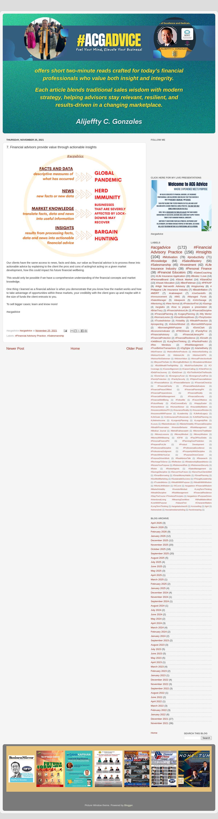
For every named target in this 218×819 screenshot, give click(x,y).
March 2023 (157, 666)
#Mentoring (156, 303)
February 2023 (159, 671)
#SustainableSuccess (180, 479)
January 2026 (158, 536)
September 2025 (160, 553)
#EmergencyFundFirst (198, 376)
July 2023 (156, 649)
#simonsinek (156, 510)
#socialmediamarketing (175, 510)
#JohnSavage (199, 300)
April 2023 (156, 662)
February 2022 (159, 710)
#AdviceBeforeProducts (177, 352)
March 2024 (157, 627)
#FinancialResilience (185, 338)
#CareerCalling (188, 369)
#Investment (188, 264)
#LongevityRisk (200, 420)
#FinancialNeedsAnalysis (194, 386)
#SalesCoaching (203, 272)
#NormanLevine (162, 317)
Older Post (134, 348)
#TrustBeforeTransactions (163, 348)
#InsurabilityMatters (198, 407)
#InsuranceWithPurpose (161, 413)
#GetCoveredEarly (179, 403)
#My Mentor (206, 314)
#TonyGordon (205, 317)
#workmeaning (195, 510)
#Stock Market (184, 279)
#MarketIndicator (168, 424)
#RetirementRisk (180, 465)
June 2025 (156, 566)
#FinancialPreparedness (161, 393)
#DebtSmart (177, 372)
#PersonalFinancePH (160, 441)
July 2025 (156, 562)
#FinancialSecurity (196, 396)
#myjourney (197, 286)
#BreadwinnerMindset (202, 362)
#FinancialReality (195, 393)
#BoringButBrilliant (181, 362)
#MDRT (155, 293)
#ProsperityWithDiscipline (194, 451)
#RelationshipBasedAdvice (196, 462)
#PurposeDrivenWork (160, 458)
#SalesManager (158, 300)
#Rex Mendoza (161, 345)
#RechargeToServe (159, 462)
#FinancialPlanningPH (194, 389)
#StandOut (206, 279)
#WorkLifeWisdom (162, 486)
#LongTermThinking (177, 341)
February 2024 (159, 631)
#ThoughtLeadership (203, 479)
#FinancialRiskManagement (163, 396)
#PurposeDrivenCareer (193, 455)
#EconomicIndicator (160, 331)
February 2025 (159, 584)
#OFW (180, 438)
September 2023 (160, 640)
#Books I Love (199, 276)
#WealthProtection (199, 320)
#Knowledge (159, 261)
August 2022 (158, 692)
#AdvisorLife (178, 355)
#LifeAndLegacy (201, 413)
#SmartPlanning (202, 475)
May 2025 (156, 570)
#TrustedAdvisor (163, 320)
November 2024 (159, 597)
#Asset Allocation (165, 282)
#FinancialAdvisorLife (177, 310)
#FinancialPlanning (164, 314)
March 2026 (157, 527)
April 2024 (156, 623)
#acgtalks (160, 307)
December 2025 (159, 540)
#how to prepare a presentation (189, 307)
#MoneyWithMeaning (160, 438)
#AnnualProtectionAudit (201, 358)
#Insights (204, 252)
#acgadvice (161, 247)
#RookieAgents (172, 469)
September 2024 (160, 601)
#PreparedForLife (158, 444)
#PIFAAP (207, 282)
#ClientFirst (204, 369)
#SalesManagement (197, 469)
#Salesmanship (55, 335)
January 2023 (158, 675)
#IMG (177, 296)
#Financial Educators (172, 272)
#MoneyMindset (181, 434)
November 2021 (159, 723)
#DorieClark (159, 376)
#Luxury (154, 424)
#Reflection (176, 462)
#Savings (207, 303)
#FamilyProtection (158, 379)
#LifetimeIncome (158, 420)
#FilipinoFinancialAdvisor (201, 379)
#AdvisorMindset (177, 324)
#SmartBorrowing (161, 475)
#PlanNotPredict (200, 341)
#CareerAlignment (171, 369)
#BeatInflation (200, 289)
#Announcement (159, 296)
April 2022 (156, 701)
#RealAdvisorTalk (183, 458)
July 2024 (156, 610)
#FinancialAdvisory (160, 334)
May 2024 (156, 618)
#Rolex (154, 469)
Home (75, 348)
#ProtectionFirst (191, 303)
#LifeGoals (155, 417)
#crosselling (196, 506)
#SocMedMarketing (159, 479)
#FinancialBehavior (181, 382)
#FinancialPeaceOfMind (161, 389)
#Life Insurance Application (170, 276)
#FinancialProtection (161, 338)
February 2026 (159, 531)
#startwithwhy (201, 348)
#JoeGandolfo (199, 293)
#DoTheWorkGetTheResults (199, 372)
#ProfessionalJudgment (161, 451)
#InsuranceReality (181, 410)
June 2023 (156, 653)
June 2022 (156, 697)
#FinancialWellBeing (160, 400)
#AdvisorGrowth (158, 355)
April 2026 (156, 523)
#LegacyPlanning (186, 314)
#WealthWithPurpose (180, 482)
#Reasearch (202, 458)
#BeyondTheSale (161, 362)
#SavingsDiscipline (159, 472)
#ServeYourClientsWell (202, 472)
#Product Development (191, 444)
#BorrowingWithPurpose (170, 327)
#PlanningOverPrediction (193, 441)
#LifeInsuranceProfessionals (176, 417)
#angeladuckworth (179, 506)
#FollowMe (180, 400)
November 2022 (159, 684)
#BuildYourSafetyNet (193, 365)
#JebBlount (156, 341)
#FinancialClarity (165, 386)
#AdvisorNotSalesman (160, 358)
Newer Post (15, 348)
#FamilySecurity (178, 379)
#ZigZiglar (185, 348)
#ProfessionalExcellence (194, 448)
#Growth (204, 338)
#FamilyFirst (201, 331)
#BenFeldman (188, 282)
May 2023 (156, 658)
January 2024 (158, 636)
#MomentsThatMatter (202, 431)
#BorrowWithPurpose (201, 324)
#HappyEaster (200, 403)
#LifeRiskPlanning (200, 417)
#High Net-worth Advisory (170, 286)
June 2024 (156, 614)
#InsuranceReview (201, 410)
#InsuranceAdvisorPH (160, 410)
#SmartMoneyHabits (182, 475)
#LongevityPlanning (179, 420)
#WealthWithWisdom (202, 482)
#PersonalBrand (159, 279)
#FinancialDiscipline (202, 310)
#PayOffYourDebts (198, 438)
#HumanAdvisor (177, 407)
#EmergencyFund (176, 376)
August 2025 (158, 557)
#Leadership (182, 413)
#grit (207, 506)
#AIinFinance (156, 352)
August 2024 (158, 605)
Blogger (128, 805)
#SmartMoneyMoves (184, 317)
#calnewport (175, 293)
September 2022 (160, 688)
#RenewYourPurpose (160, 465)
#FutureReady (157, 403)
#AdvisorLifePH (199, 355)
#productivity (195, 257)
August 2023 (158, 644)
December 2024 (159, 592)
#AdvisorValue (180, 358)
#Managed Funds (197, 296)
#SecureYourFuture (179, 472)
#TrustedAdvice (160, 482)
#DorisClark (199, 327)
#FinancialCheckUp (203, 382)
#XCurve (177, 486)
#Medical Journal (158, 431)
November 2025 (159, 544)
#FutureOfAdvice (199, 400)
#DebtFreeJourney (159, 372)
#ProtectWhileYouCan (160, 455)
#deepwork (179, 300)
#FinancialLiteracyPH (193, 334)
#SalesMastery (191, 261)
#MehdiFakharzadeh (179, 431)
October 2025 (158, 549)
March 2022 (157, 705)
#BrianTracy (157, 310)
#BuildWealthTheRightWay (166, 365)
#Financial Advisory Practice (30, 335)
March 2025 (157, 579)
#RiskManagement (194, 345)
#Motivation (170, 257)
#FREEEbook (182, 331)
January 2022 (158, 714)
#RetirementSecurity (200, 465)
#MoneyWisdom (201, 434)
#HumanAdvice (157, 407)
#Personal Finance (199, 268)
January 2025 (158, 588)
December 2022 (159, 679)
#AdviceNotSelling (200, 352)
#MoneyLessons (162, 434)
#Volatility (180, 320)
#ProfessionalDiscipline (161, 448)
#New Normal (172, 303)
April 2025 (156, 575)
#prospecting (157, 324)
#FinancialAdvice (161, 382)
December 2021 (159, 718)
